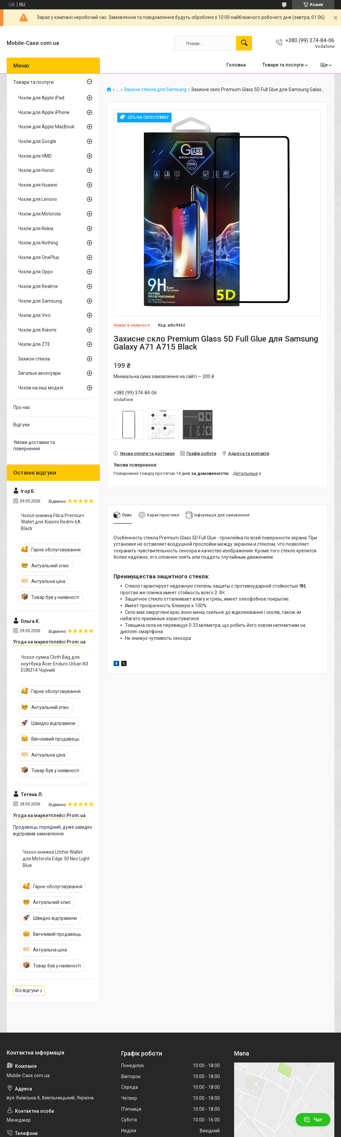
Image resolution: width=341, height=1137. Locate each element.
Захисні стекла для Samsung (155, 89)
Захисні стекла (34, 358)
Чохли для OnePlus (38, 257)
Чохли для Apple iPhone (44, 112)
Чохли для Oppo (35, 271)
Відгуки (21, 424)
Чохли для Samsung (40, 301)
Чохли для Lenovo (37, 199)
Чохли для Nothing (38, 242)
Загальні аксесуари (39, 373)
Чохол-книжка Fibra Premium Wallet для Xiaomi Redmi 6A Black (52, 522)
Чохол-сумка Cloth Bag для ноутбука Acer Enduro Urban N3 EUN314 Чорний (54, 663)
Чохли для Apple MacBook (46, 126)
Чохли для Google (37, 141)
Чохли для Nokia (35, 228)
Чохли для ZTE (34, 344)
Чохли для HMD (35, 156)
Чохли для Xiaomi (37, 330)
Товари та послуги (283, 65)
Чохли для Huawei (37, 185)
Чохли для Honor (36, 170)
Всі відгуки (27, 990)
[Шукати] (244, 43)
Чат (313, 1120)
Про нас (21, 407)
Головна (236, 65)
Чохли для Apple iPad (41, 97)
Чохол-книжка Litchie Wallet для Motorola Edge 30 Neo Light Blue (56, 858)
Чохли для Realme (38, 286)
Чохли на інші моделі (40, 387)
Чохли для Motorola (39, 213)
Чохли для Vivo (34, 315)
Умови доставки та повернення (34, 446)
